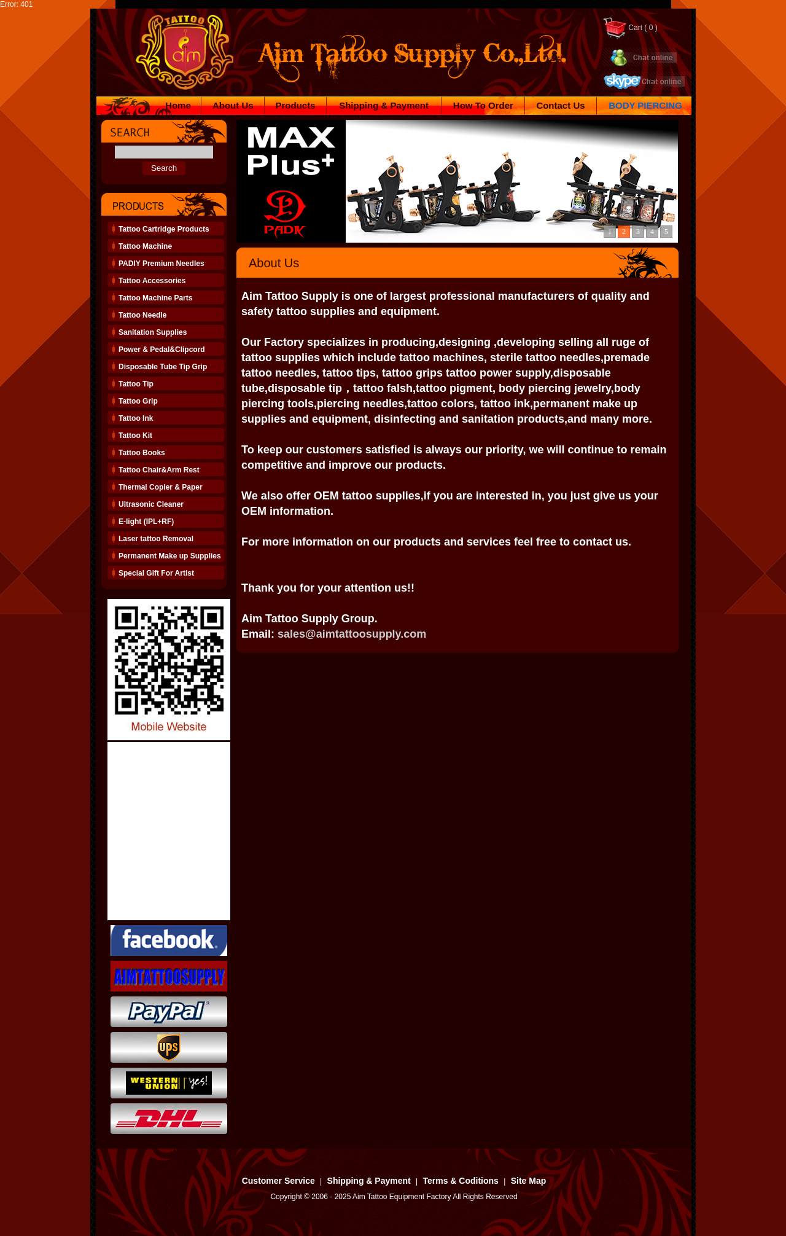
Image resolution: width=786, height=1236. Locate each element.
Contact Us (560, 105)
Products (296, 105)
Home (178, 105)
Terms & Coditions (460, 1181)
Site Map (529, 1181)
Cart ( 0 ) (630, 27)
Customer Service (278, 1181)
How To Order (483, 105)
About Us (233, 105)
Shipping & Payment (384, 105)
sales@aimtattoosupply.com (352, 634)
